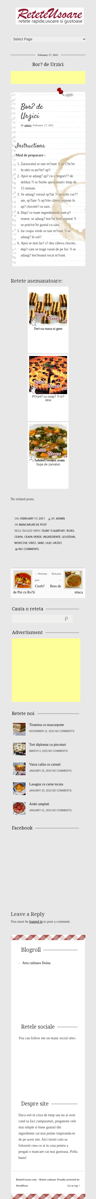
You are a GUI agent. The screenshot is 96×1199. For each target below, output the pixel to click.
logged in (36, 921)
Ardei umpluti (39, 804)
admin (27, 125)
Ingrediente (52, 537)
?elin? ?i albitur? (53, 530)
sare (40, 543)
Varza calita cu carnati (45, 764)
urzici (57, 543)
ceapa (18, 537)
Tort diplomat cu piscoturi (47, 745)
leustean (68, 537)
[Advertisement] (53, 77)
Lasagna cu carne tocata (46, 784)
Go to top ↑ (73, 1185)
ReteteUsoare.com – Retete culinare (50, 16)
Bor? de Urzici (48, 64)
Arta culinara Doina (36, 963)
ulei (48, 543)
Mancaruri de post (33, 524)
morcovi (20, 543)
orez (32, 543)
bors (70, 530)
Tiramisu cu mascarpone (46, 725)
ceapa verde (33, 537)
